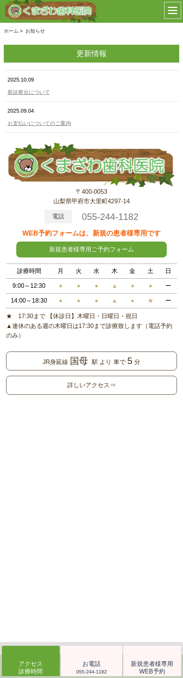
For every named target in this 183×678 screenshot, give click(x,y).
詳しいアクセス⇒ (91, 385)
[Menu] (172, 10)
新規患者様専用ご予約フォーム (91, 249)
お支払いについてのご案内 (39, 123)
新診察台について (29, 92)
